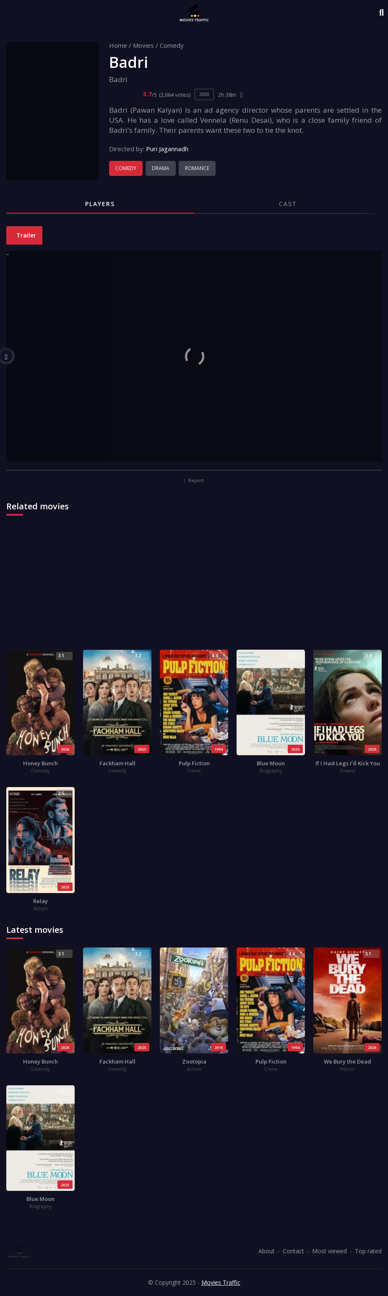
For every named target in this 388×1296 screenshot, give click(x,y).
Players (100, 204)
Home (118, 45)
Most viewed (329, 1251)
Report (194, 480)
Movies (143, 45)
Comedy (172, 45)
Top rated (368, 1251)
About (266, 1251)
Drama (160, 168)
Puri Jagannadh (167, 149)
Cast (288, 204)
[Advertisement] (194, 586)
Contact (293, 1251)
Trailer (25, 235)
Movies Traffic (220, 1282)
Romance (197, 168)
